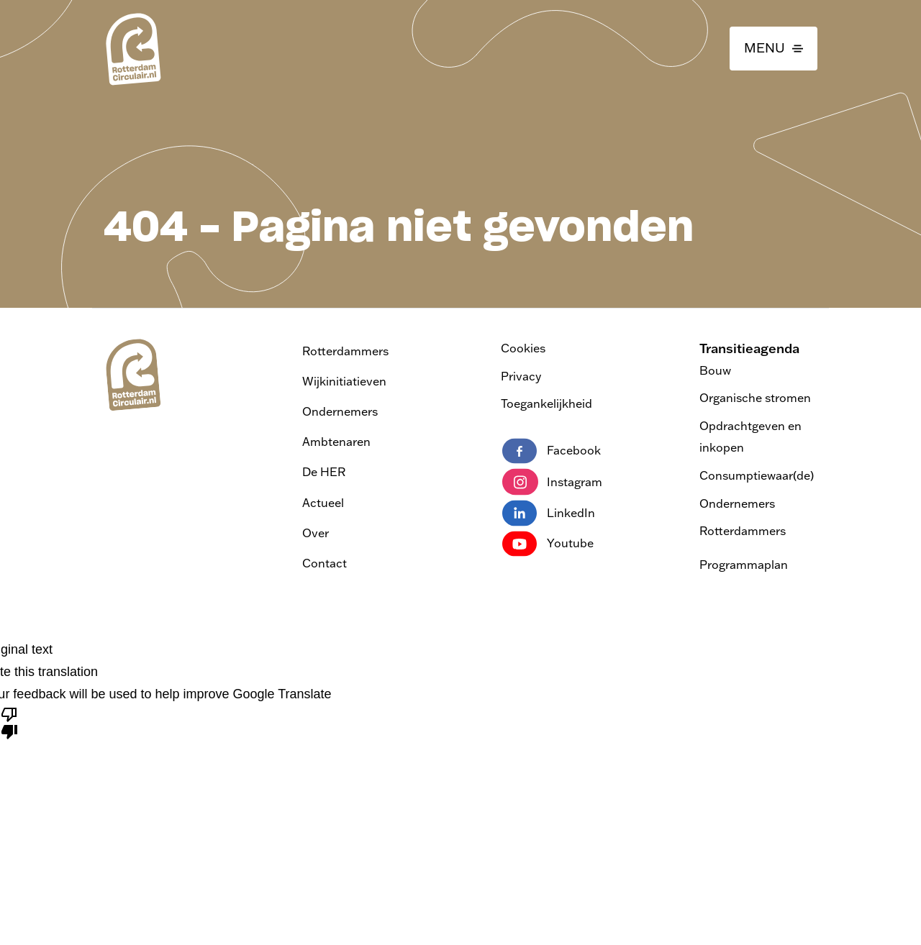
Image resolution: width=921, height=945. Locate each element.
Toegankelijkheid (546, 403)
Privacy (521, 376)
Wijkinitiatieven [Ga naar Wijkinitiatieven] (344, 381)
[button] (773, 48)
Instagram (552, 482)
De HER (323, 472)
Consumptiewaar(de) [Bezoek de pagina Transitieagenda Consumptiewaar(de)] (756, 475)
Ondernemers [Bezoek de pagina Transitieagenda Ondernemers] (737, 503)
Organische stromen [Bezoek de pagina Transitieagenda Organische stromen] (755, 398)
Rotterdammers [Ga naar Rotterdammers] (345, 351)
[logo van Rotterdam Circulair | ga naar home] (132, 49)
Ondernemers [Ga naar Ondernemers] (340, 411)
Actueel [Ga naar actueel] (323, 503)
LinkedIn (548, 513)
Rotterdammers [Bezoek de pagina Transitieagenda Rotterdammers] (742, 531)
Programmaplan (743, 564)
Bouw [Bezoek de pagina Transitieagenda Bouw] (715, 370)
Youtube (548, 544)
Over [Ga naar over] (315, 533)
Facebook (551, 451)
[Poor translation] (9, 722)
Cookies (523, 348)
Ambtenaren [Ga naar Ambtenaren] (336, 441)
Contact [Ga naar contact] (324, 563)
